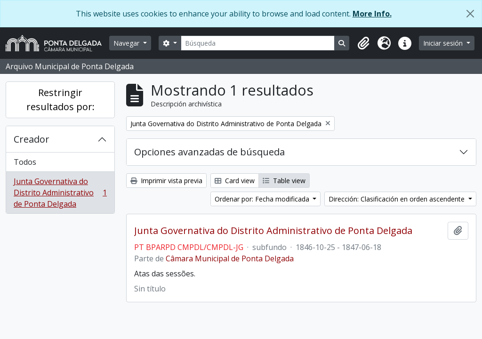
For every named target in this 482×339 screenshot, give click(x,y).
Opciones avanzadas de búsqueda (209, 151)
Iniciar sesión (444, 43)
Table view (284, 180)
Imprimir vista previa (166, 180)
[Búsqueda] (258, 43)
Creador (31, 139)
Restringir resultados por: (60, 99)
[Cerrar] (470, 13)
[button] (363, 43)
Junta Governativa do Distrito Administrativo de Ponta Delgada (60, 192)
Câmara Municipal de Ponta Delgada (230, 258)
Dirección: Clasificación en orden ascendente (397, 198)
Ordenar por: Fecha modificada (263, 198)
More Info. (372, 13)
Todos (25, 162)
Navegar (127, 43)
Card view (235, 180)
